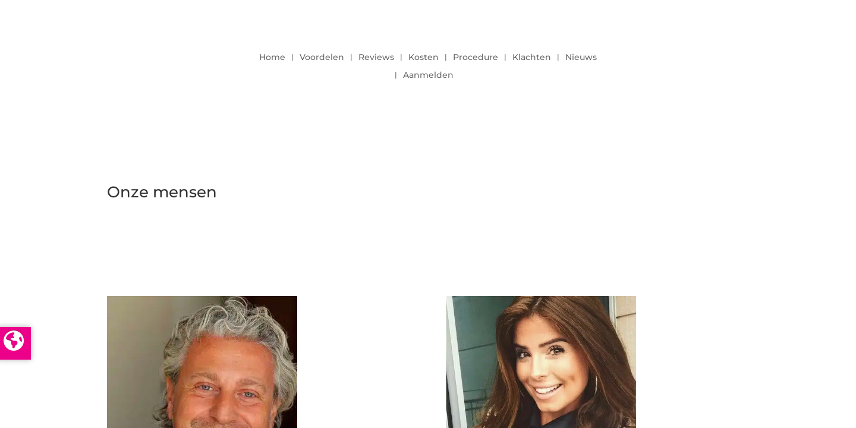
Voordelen (322, 57)
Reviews (376, 57)
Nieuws (581, 57)
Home (272, 57)
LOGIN (716, 63)
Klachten (531, 57)
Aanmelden (428, 75)
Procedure (475, 57)
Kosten (423, 57)
